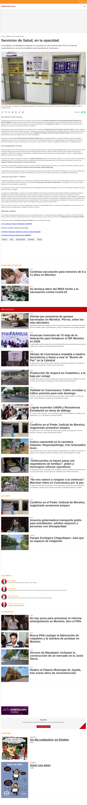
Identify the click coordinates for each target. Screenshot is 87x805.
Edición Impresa (20, 239)
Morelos (4, 239)
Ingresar (82, 1)
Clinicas (39, 239)
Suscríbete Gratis (43, 726)
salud (11, 239)
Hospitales (31, 239)
